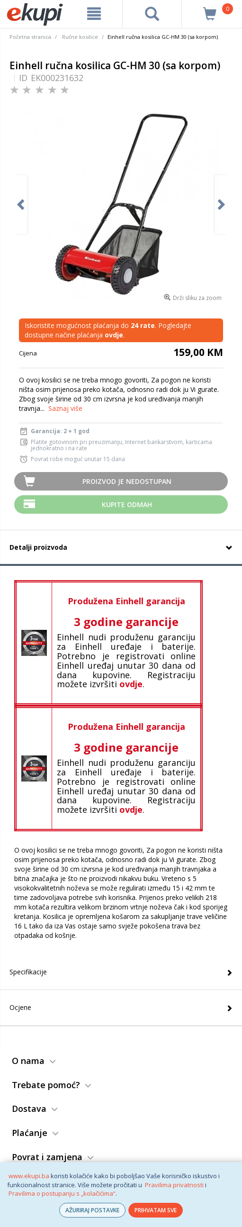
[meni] (94, 13)
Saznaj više (65, 408)
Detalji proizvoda (38, 547)
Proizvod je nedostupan (126, 481)
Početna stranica (30, 36)
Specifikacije (28, 971)
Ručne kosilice (80, 36)
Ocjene (20, 1007)
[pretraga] (152, 13)
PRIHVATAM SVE (155, 1210)
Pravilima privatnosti (174, 1185)
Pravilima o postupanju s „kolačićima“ (62, 1193)
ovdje (131, 684)
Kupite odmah (127, 504)
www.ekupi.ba (29, 1176)
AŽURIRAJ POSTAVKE (92, 1210)
